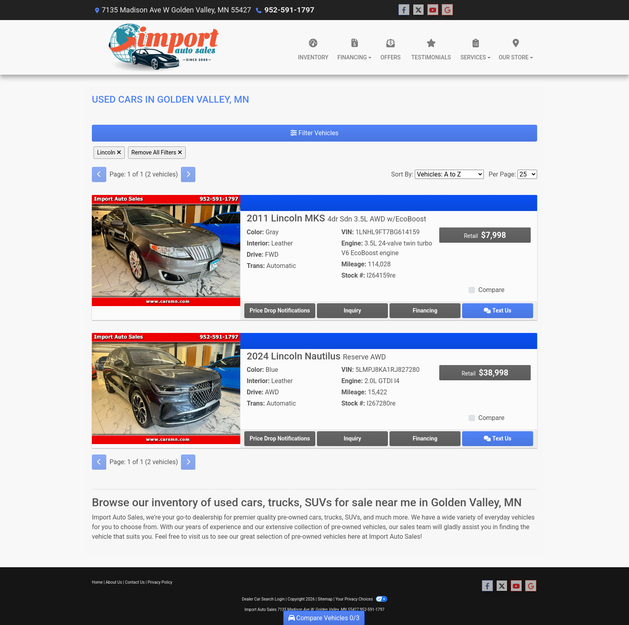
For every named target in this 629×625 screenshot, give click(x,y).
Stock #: (353, 275)
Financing (425, 310)
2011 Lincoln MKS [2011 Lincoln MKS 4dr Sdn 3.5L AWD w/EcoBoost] (336, 218)
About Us (114, 582)
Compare (491, 290)
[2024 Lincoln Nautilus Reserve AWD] (166, 388)
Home (97, 582)
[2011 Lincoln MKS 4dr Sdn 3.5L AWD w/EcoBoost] (166, 250)
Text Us (497, 310)
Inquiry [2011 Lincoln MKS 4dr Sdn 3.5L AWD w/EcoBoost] (352, 310)
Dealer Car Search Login (263, 599)
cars (315, 517)
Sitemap (325, 599)
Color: (255, 232)
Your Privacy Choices (361, 599)
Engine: (352, 243)
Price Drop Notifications (280, 310)
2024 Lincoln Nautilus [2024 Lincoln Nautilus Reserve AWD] (316, 356)
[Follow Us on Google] (446, 10)
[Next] (188, 174)
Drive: (255, 254)
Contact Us (135, 582)
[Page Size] (527, 174)
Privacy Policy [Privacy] (160, 582)
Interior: (258, 243)
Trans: (256, 266)
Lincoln (109, 152)
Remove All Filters (157, 152)
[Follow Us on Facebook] (402, 10)
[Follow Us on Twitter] (417, 10)
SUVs (352, 517)
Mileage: (353, 264)
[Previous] (99, 174)
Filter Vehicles (314, 133)
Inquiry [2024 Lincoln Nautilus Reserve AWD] (352, 438)
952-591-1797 (287, 10)
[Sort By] (449, 174)
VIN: (347, 232)
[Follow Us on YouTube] (431, 10)
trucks (333, 517)
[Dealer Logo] (163, 47)
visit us (199, 536)
